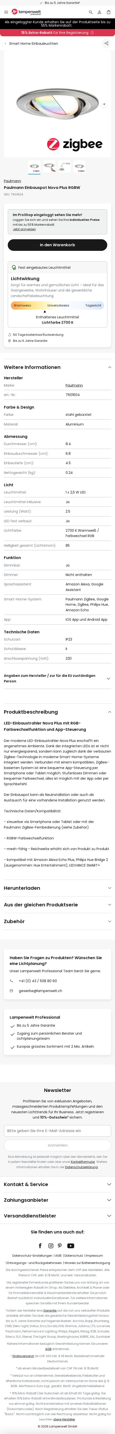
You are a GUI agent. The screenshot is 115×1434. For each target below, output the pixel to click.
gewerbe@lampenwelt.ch (40, 990)
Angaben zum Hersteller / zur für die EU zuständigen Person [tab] (49, 678)
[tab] (57, 367)
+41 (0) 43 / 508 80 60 (38, 980)
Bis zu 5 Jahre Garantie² (62, 3)
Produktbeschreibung (31, 712)
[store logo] (29, 12)
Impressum (94, 1256)
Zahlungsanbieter (26, 1200)
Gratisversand (23, 1356)
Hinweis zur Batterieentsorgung (87, 1263)
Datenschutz (73, 1256)
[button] (104, 103)
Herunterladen (22, 888)
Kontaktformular (83, 1162)
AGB (58, 1256)
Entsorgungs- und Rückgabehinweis (34, 1263)
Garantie (50, 1310)
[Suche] (91, 12)
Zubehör (14, 921)
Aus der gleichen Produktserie (41, 904)
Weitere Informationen (32, 367)
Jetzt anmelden (24, 229)
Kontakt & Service (26, 1184)
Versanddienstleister (30, 1215)
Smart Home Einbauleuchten (33, 43)
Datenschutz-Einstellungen (32, 1256)
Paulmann (12, 181)
